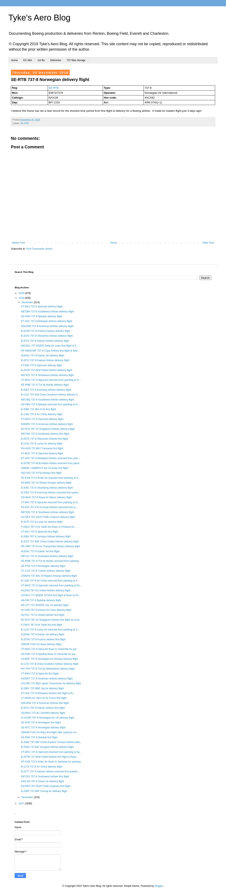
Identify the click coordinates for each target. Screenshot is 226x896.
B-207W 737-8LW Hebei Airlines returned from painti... (51, 463)
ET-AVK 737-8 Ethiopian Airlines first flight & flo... (48, 693)
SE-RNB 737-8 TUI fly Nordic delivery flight (45, 384)
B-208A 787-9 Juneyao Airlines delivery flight (46, 536)
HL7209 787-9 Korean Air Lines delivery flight (46, 609)
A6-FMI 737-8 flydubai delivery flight (41, 600)
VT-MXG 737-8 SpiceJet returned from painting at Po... (51, 585)
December (28, 302)
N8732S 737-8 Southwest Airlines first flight (45, 776)
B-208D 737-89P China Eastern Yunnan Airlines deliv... (51, 742)
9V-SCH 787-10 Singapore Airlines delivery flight (48, 428)
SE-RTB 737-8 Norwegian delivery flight (43, 566)
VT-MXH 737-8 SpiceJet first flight (40, 673)
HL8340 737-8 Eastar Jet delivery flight (42, 634)
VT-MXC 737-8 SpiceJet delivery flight (42, 453)
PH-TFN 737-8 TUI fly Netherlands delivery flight (48, 668)
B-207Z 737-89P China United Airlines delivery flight (50, 541)
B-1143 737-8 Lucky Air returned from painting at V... (50, 629)
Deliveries (55, 60)
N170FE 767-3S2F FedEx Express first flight (45, 786)
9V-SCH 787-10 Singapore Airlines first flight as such (50, 619)
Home (14, 60)
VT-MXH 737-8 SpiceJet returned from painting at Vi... (51, 380)
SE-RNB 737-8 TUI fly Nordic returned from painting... (51, 561)
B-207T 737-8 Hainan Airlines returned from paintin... (50, 771)
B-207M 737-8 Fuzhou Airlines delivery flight (45, 331)
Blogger (159, 885)
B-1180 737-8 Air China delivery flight (41, 414)
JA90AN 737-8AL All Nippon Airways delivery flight (49, 575)
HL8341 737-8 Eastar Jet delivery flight (42, 355)
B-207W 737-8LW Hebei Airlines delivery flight (46, 370)
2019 (22, 293)
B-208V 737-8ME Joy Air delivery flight (42, 688)
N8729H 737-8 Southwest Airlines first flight (45, 433)
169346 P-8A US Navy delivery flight (41, 644)
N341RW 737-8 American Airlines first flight (45, 703)
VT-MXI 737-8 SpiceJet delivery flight (41, 365)
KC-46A (27, 60)
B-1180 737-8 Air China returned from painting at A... (50, 580)
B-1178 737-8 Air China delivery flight (41, 766)
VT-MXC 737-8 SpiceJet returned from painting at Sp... (51, 752)
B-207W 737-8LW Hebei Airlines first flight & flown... (49, 756)
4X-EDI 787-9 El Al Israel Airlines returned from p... (49, 507)
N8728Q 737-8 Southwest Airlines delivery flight (47, 399)
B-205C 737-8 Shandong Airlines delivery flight (47, 487)
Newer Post (18, 242)
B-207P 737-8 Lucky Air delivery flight (42, 521)
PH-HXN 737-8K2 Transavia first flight (42, 448)
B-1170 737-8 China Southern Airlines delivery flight (49, 663)
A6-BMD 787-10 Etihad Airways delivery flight (46, 482)
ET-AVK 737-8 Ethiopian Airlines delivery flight (46, 321)
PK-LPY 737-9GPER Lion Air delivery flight (44, 605)
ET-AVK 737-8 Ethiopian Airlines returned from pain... (50, 458)
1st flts (41, 60)
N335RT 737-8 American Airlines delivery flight (47, 678)
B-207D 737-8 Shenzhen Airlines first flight (44, 438)
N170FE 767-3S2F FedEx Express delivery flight (48, 517)
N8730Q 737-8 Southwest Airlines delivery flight (47, 512)
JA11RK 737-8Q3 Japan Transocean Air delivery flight (51, 683)
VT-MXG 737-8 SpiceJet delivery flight (42, 419)
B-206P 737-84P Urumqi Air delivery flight (44, 791)
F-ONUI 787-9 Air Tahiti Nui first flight (41, 624)
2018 (22, 298)
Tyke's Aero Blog (39, 17)
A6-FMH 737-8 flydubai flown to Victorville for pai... (49, 654)
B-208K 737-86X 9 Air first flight (38, 409)
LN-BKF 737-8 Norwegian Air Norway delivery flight (49, 658)
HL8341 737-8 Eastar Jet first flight (40, 551)
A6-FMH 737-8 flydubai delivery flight (41, 316)
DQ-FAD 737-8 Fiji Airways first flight (41, 472)
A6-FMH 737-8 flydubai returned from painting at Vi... (50, 404)
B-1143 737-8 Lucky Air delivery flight (41, 443)
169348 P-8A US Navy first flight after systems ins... (49, 732)
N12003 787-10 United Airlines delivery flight (45, 590)
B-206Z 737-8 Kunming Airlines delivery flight (46, 389)
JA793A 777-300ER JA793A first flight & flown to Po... (51, 595)
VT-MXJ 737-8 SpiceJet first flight (39, 531)
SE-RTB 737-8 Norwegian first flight (41, 722)
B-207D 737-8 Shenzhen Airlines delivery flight (47, 335)
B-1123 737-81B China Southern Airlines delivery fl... (50, 394)
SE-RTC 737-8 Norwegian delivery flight (43, 727)
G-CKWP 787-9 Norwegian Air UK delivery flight (47, 717)
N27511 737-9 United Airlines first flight (42, 615)
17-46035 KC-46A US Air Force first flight (44, 698)
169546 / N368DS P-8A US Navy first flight (44, 468)
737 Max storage (76, 60)
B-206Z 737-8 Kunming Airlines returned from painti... (50, 492)
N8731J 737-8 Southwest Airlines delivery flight (47, 556)
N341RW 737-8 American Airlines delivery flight (47, 326)
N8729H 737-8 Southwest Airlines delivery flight (47, 311)
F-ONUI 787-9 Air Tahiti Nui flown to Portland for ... (49, 526)
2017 (22, 803)
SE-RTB (54, 87)
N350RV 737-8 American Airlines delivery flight (47, 424)
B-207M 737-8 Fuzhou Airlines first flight (43, 639)
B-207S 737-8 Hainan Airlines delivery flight (45, 340)
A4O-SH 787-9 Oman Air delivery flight (42, 781)
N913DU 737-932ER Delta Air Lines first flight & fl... (49, 345)
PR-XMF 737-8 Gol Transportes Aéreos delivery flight (50, 546)
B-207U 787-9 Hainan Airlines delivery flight (45, 360)
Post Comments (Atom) (39, 248)
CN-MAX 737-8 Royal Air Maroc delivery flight (46, 497)
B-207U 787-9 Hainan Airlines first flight (43, 707)
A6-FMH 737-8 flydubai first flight (39, 737)
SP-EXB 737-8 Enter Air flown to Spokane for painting (51, 761)
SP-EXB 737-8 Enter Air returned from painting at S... (50, 477)
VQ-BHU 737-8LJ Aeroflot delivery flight (43, 712)
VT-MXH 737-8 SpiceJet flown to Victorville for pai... (49, 649)
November (28, 797)
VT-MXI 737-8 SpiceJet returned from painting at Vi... (50, 502)
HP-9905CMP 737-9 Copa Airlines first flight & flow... (50, 350)
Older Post (208, 242)
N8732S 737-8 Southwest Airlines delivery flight (47, 375)
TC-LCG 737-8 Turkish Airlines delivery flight (45, 570)
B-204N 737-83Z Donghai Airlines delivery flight (47, 747)
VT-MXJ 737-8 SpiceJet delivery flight (42, 306)
